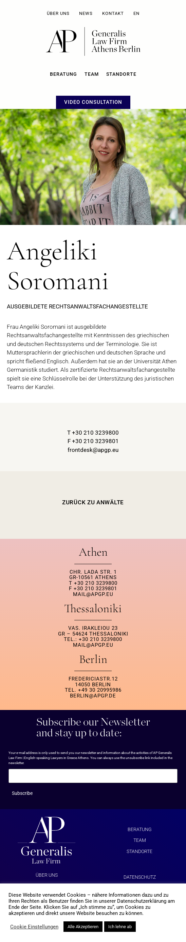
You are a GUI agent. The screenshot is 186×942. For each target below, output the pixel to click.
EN (136, 13)
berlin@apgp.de (93, 696)
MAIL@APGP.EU (93, 594)
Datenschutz (140, 877)
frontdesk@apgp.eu (93, 449)
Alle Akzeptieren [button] (83, 926)
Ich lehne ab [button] (120, 926)
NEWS (86, 13)
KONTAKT (113, 13)
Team (92, 74)
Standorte (121, 74)
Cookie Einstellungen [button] (34, 927)
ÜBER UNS (58, 13)
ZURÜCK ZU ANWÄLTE (93, 502)
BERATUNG (63, 74)
